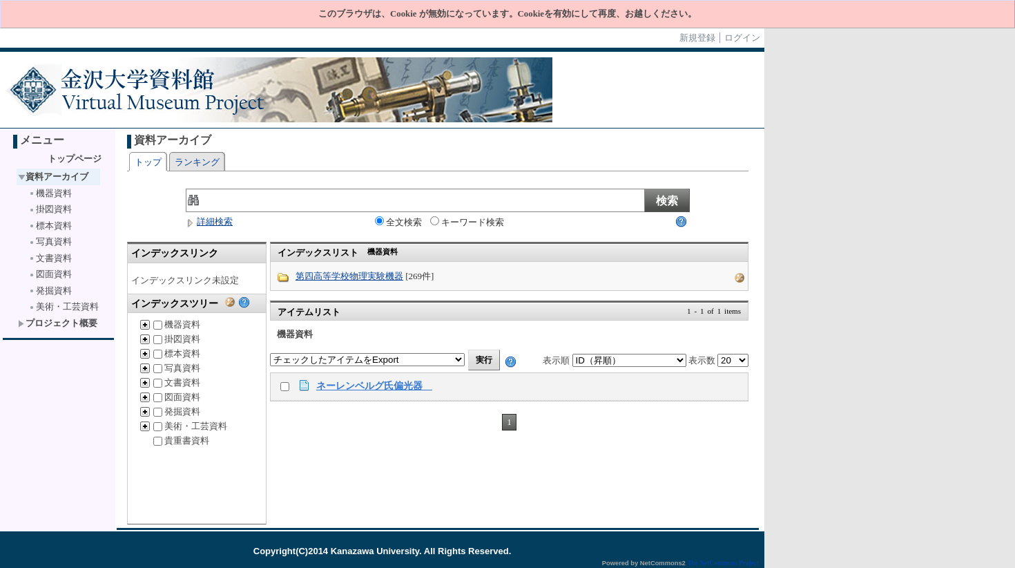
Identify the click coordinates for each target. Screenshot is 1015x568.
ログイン (742, 37)
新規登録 (697, 37)
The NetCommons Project (723, 563)
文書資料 (50, 258)
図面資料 (50, 274)
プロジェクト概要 (57, 323)
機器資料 (50, 193)
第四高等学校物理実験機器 (349, 276)
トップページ (75, 158)
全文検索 (398, 221)
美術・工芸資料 (63, 306)
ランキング (197, 162)
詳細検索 (209, 221)
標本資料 (50, 225)
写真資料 (50, 241)
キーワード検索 (467, 221)
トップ (148, 162)
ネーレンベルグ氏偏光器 (374, 385)
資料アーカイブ (53, 176)
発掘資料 (50, 290)
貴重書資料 (181, 440)
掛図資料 (50, 209)
